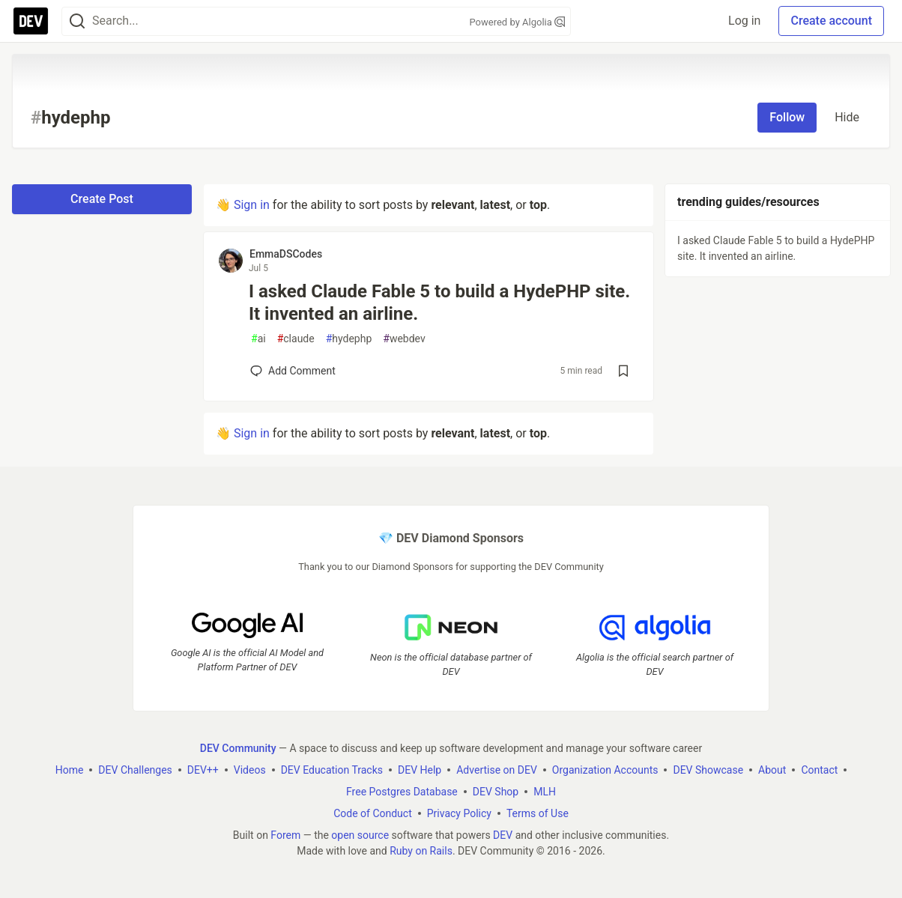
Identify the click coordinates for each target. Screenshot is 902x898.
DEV (502, 835)
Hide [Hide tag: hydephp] (847, 117)
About (772, 770)
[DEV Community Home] (30, 21)
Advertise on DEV (496, 770)
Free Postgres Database (402, 792)
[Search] (77, 21)
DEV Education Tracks (332, 770)
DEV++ (203, 770)
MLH (544, 792)
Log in (744, 20)
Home (69, 770)
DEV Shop (495, 792)
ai (258, 339)
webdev (404, 339)
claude (296, 339)
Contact (819, 770)
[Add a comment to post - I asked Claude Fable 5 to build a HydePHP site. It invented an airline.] (293, 371)
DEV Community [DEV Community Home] (238, 748)
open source (360, 835)
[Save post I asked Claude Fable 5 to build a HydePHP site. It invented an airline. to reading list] (623, 371)
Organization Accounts (605, 770)
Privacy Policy (459, 813)
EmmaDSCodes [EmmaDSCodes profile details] (285, 254)
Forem (285, 835)
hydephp (349, 339)
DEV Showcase (708, 770)
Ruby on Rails (421, 851)
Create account (831, 20)
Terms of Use (537, 813)
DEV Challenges (135, 770)
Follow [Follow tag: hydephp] (787, 117)
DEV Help (419, 770)
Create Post (101, 199)
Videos (250, 770)
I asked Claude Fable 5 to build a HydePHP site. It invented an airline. (439, 302)
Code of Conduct (372, 813)
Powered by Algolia (517, 22)
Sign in (252, 205)
